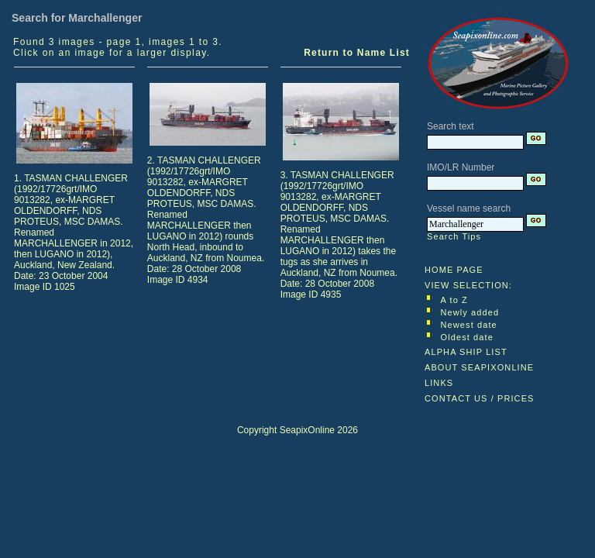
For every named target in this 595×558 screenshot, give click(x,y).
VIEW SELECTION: (468, 285)
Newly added (470, 312)
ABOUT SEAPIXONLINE (479, 367)
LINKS (439, 383)
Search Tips (454, 236)
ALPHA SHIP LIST (466, 351)
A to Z (454, 300)
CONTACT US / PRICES (480, 398)
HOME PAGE (454, 269)
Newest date (469, 324)
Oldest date (467, 337)
